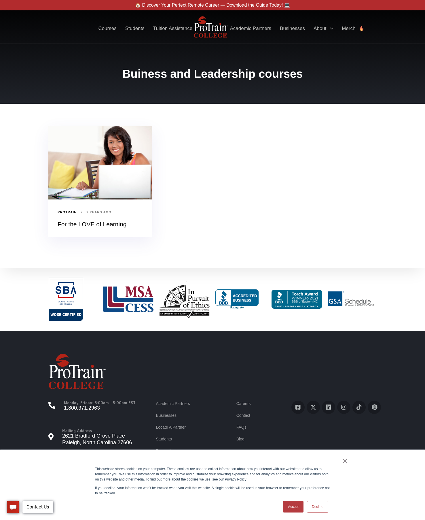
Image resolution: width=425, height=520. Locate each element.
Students (135, 28)
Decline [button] (317, 507)
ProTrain (67, 212)
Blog (240, 439)
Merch (353, 28)
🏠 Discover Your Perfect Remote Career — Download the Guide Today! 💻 (212, 5)
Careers (243, 403)
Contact (243, 415)
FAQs (241, 427)
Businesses (292, 28)
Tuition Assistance (172, 28)
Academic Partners (250, 28)
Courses (107, 28)
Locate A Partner (171, 427)
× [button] (344, 461)
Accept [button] (293, 507)
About (323, 28)
